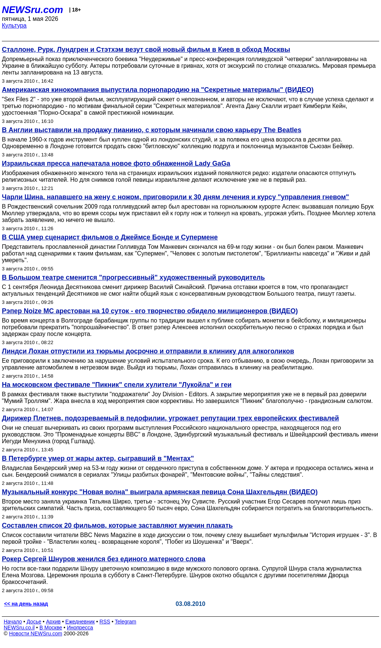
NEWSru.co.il (19, 627)
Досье (33, 622)
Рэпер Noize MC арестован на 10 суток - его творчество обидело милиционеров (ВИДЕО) (150, 311)
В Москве (50, 627)
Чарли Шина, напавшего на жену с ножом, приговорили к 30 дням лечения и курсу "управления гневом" (175, 197)
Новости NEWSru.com (35, 633)
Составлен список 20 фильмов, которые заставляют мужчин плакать (117, 525)
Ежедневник (80, 622)
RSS (104, 622)
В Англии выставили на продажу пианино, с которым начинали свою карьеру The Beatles (151, 130)
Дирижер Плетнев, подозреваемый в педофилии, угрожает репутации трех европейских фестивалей (170, 418)
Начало (13, 622)
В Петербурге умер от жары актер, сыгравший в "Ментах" (98, 458)
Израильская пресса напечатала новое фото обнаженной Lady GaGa (116, 163)
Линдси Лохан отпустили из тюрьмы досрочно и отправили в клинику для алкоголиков (148, 351)
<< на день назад (26, 604)
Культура (14, 25)
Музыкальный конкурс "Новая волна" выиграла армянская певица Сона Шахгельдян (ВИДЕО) (160, 492)
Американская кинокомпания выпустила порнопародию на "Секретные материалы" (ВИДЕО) (158, 89)
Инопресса (80, 627)
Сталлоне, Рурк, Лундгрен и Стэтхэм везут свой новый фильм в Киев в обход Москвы (146, 49)
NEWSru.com (32, 9)
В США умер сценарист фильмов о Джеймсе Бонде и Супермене (110, 237)
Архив (53, 622)
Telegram (126, 622)
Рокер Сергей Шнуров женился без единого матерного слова (103, 559)
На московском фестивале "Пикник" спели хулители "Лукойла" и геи (116, 384)
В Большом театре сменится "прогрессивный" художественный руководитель (133, 277)
